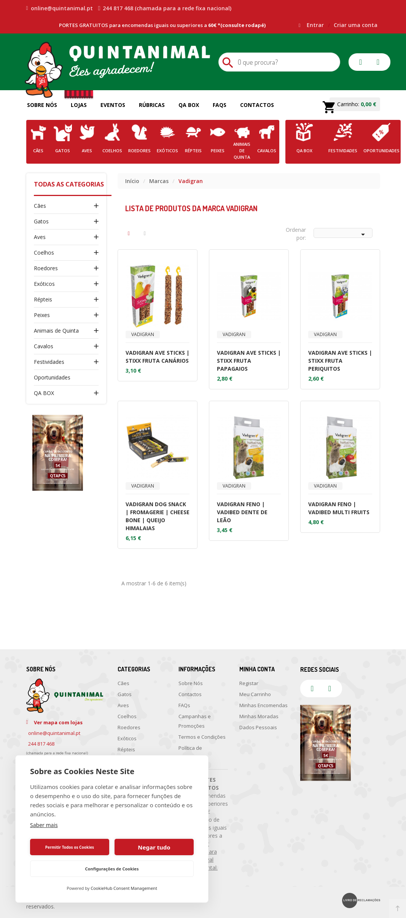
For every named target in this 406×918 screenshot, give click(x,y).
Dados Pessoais (258, 727)
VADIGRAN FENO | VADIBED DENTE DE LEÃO (242, 512)
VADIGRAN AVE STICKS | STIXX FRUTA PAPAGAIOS (249, 360)
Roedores (46, 268)
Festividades (49, 361)
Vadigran (142, 334)
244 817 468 (41, 743)
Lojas (79, 104)
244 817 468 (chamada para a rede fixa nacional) (165, 8)
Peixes (42, 315)
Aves (40, 237)
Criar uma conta (355, 25)
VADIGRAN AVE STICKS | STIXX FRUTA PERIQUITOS (340, 360)
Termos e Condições (202, 736)
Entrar (316, 25)
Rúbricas (152, 104)
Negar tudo (154, 847)
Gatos (41, 221)
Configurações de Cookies (112, 869)
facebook (361, 62)
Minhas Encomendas (263, 705)
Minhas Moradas (259, 716)
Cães (40, 205)
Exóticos (44, 283)
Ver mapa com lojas (58, 722)
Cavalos (43, 346)
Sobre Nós (42, 104)
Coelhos (44, 252)
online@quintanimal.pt (59, 8)
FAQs (219, 104)
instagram (378, 62)
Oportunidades (52, 377)
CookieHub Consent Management (124, 888)
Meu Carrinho (255, 694)
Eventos (112, 104)
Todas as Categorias (69, 184)
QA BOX (44, 393)
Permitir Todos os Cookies (69, 847)
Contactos (257, 104)
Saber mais (44, 825)
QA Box (188, 104)
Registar (248, 683)
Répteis (43, 299)
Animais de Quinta (56, 330)
